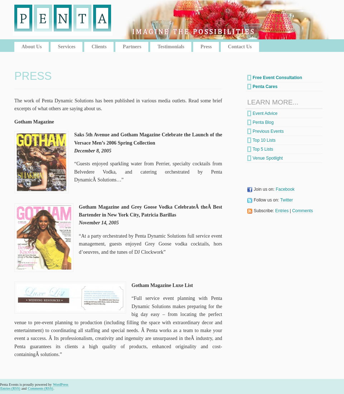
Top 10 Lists (264, 140)
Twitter (286, 200)
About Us (32, 46)
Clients (98, 46)
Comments (302, 210)
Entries (281, 210)
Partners (132, 46)
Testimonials (170, 46)
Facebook (285, 189)
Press (206, 46)
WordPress (60, 384)
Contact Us (240, 46)
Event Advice (265, 113)
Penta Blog (263, 122)
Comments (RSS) (40, 388)
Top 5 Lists (263, 149)
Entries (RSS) (10, 388)
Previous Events (268, 131)
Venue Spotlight (268, 158)
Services (66, 46)
